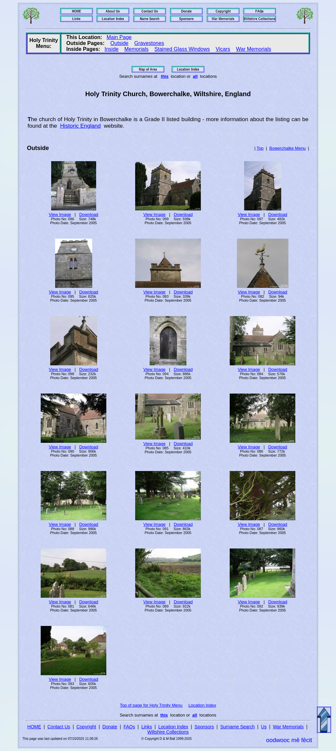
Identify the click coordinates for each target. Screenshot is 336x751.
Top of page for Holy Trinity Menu (151, 705)
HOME (34, 726)
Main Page (119, 37)
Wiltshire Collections (168, 732)
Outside (119, 43)
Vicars (223, 49)
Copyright (86, 726)
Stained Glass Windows (182, 49)
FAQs (129, 726)
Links (146, 726)
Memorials (136, 49)
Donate (109, 726)
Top (260, 148)
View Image (60, 214)
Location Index (202, 705)
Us (263, 726)
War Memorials (253, 49)
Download (88, 214)
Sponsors (204, 726)
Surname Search (237, 726)
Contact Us (59, 726)
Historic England (80, 126)
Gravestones (149, 43)
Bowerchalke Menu (287, 148)
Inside (112, 49)
